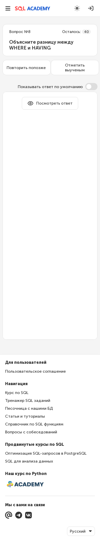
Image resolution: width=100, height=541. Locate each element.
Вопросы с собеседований (31, 432)
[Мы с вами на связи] (8, 515)
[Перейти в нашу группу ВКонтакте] (28, 515)
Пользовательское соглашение (35, 371)
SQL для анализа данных (29, 461)
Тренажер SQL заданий (27, 400)
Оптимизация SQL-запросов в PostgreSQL (46, 453)
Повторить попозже (26, 67)
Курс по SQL (16, 392)
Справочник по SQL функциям (34, 424)
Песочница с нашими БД (29, 408)
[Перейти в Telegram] (18, 515)
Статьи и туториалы (25, 416)
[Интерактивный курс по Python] (50, 484)
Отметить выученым (75, 67)
